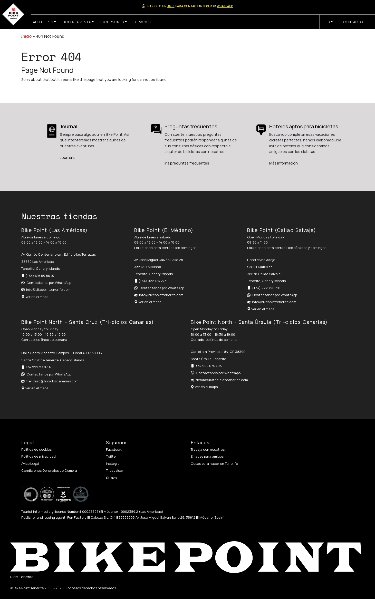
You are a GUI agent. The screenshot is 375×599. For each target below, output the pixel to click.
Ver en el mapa (37, 296)
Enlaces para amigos (207, 456)
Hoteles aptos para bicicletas (303, 126)
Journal (68, 126)
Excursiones (112, 22)
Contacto (353, 22)
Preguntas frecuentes (191, 126)
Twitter (111, 456)
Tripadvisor (114, 470)
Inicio (26, 36)
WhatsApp (225, 6)
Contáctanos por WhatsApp (48, 282)
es (327, 22)
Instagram (114, 463)
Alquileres (43, 22)
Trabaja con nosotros (208, 449)
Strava (111, 477)
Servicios (141, 22)
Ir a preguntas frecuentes (187, 163)
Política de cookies (36, 449)
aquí (171, 6)
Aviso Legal (30, 463)
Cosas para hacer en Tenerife (214, 463)
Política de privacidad (38, 456)
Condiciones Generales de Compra (49, 470)
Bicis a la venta (77, 22)
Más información (283, 163)
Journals (67, 157)
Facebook (114, 449)
